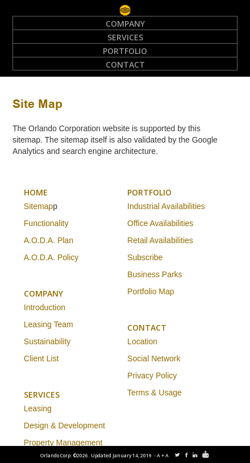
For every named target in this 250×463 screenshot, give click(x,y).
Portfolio (125, 50)
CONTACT (146, 327)
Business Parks (154, 274)
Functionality (46, 223)
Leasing (38, 408)
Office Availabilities (160, 223)
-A (157, 455)
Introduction (44, 307)
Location (142, 341)
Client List (41, 358)
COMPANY (43, 293)
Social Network (153, 358)
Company (125, 23)
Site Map (38, 104)
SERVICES (42, 394)
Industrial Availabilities (166, 206)
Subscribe (145, 257)
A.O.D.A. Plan (48, 240)
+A (165, 455)
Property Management (63, 442)
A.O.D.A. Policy (51, 257)
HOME (36, 192)
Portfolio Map (150, 291)
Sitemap (38, 206)
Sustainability (47, 341)
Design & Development (64, 425)
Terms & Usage (154, 392)
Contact (125, 64)
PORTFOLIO (149, 192)
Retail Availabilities (160, 240)
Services (125, 37)
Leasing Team (48, 324)
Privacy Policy (152, 375)
